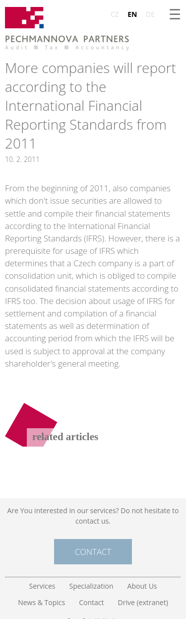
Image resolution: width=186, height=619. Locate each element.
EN (132, 14)
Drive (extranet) (143, 602)
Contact (93, 551)
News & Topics (41, 602)
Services (42, 586)
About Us (142, 586)
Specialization (91, 586)
